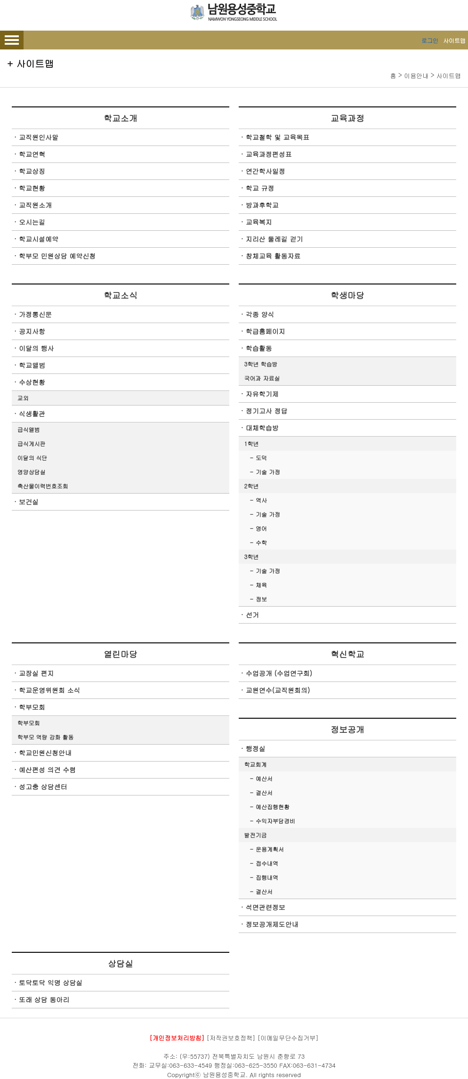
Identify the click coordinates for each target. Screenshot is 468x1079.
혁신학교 (347, 654)
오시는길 (32, 222)
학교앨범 (32, 365)
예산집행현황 (273, 807)
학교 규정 (260, 188)
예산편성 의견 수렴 (47, 769)
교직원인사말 (38, 137)
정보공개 (347, 729)
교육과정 (347, 118)
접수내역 (267, 863)
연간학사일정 (265, 171)
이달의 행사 (36, 348)
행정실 (256, 748)
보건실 (29, 501)
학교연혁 (32, 154)
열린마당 (120, 654)
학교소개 (120, 118)
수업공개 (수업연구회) (279, 673)
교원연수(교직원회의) (278, 690)
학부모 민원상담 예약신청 (57, 255)
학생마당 (347, 295)
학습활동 (259, 348)
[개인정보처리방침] (176, 1037)
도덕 (261, 458)
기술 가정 (268, 472)
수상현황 (32, 382)
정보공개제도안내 (272, 924)
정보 (261, 599)
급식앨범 (28, 429)
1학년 (251, 443)
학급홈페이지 (265, 331)
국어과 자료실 (262, 378)
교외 (23, 398)
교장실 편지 (36, 673)
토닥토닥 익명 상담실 (50, 982)
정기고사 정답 (267, 410)
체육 (261, 585)
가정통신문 (35, 314)
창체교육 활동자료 (273, 255)
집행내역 (267, 877)
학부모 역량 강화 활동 (45, 737)
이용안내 (416, 75)
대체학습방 (262, 427)
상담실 (120, 963)
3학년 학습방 (261, 364)
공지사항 (32, 331)
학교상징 (32, 171)
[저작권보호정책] (231, 1037)
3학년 (251, 556)
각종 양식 (260, 314)
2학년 (251, 486)
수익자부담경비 (275, 821)
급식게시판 (31, 443)
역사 (261, 500)
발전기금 (255, 835)
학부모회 (32, 707)
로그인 (429, 40)
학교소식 (120, 295)
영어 (261, 528)
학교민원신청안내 (45, 752)
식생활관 (32, 413)
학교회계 (255, 764)
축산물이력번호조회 (42, 486)
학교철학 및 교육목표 (277, 137)
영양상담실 (31, 472)
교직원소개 (35, 205)
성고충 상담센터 (43, 786)
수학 (261, 542)
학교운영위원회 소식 (50, 690)
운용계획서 (270, 849)
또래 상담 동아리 (44, 999)
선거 (252, 614)
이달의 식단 (32, 458)
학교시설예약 (38, 238)
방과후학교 (262, 205)
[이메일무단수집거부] (288, 1037)
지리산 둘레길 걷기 (274, 238)
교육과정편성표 (269, 154)
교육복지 (259, 222)
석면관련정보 (265, 907)
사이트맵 (454, 40)
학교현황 (32, 188)
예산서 (264, 778)
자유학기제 (262, 393)
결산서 (264, 792)
